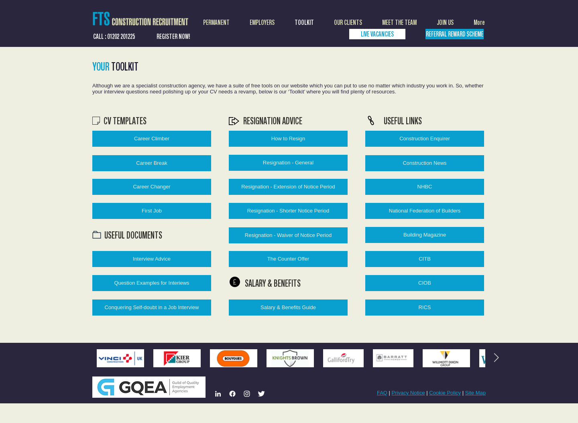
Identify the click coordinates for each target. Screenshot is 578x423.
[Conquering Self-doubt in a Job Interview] (151, 308)
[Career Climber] (151, 139)
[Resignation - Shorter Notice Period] (288, 211)
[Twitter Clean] (261, 394)
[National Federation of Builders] (424, 211)
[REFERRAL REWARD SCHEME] (454, 34)
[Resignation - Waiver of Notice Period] (288, 235)
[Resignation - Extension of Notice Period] (288, 187)
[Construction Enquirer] (424, 139)
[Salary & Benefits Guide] (288, 308)
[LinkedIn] (218, 394)
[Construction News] (424, 163)
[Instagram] (247, 394)
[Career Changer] (151, 187)
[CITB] (424, 259)
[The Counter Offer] (288, 259)
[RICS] (424, 308)
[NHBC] (424, 187)
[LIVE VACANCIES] (377, 34)
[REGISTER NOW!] (173, 36)
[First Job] (151, 211)
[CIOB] (424, 283)
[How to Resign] (288, 139)
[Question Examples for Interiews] (151, 283)
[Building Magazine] (424, 235)
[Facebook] (232, 394)
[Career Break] (151, 163)
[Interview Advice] (151, 259)
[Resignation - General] (288, 163)
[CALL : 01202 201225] (114, 36)
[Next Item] (496, 358)
